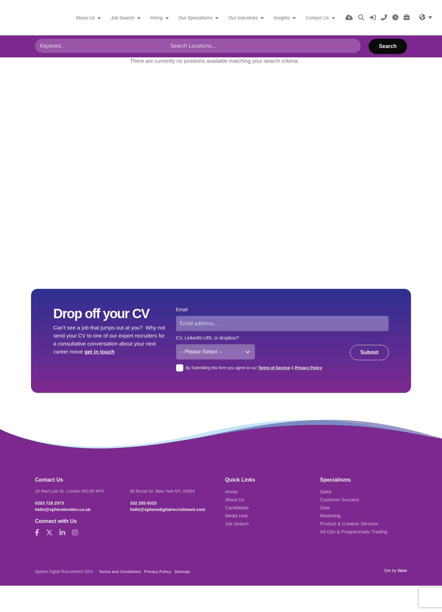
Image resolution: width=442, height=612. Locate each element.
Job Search (123, 17)
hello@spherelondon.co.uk (63, 509)
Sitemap (182, 571)
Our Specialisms (196, 17)
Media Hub (236, 515)
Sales (326, 491)
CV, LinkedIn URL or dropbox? (207, 338)
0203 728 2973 (49, 503)
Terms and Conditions (120, 571)
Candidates (237, 507)
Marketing (330, 515)
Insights (282, 17)
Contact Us (318, 17)
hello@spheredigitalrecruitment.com (167, 509)
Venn (402, 570)
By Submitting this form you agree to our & (254, 368)
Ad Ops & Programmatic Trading (353, 531)
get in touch (99, 352)
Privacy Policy (308, 368)
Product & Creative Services (349, 523)
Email (182, 309)
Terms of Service (274, 368)
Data (325, 507)
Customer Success (339, 499)
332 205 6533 (143, 503)
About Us (86, 17)
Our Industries (243, 17)
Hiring (157, 17)
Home (231, 491)
